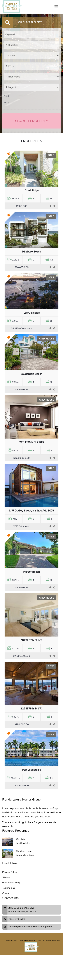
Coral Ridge (31, 190)
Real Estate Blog (11, 882)
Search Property (31, 121)
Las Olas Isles (32, 312)
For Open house (24, 851)
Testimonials (8, 887)
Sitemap (6, 877)
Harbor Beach (31, 571)
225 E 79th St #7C (31, 708)
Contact (6, 893)
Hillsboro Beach (31, 251)
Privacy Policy (9, 872)
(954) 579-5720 (17, 919)
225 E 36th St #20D (31, 442)
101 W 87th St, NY (31, 640)
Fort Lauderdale (31, 769)
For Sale (20, 839)
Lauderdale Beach (31, 374)
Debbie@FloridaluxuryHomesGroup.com (30, 926)
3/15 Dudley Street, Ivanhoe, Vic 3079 (31, 510)
